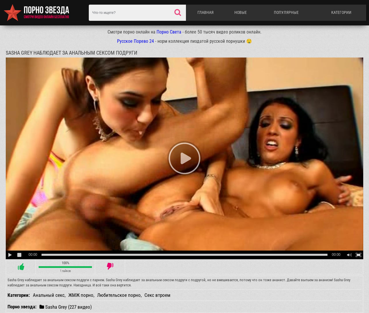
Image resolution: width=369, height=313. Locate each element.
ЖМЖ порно (80, 295)
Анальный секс (49, 295)
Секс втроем (157, 295)
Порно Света (169, 32)
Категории (341, 12)
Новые (240, 12)
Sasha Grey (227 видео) (65, 306)
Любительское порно (119, 295)
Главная (205, 12)
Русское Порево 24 (135, 41)
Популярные (286, 12)
